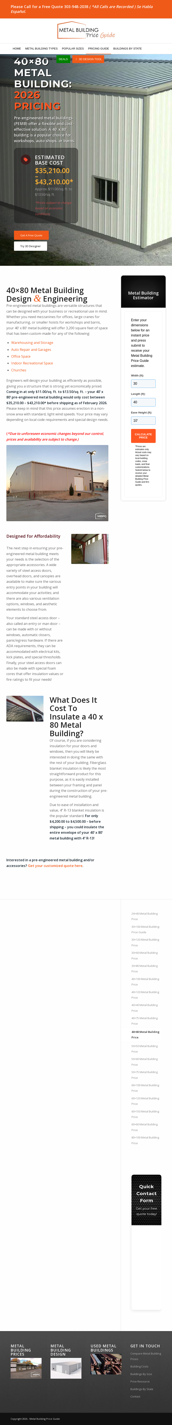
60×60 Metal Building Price (144, 1127)
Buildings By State (141, 1389)
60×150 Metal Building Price (145, 1114)
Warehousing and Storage (32, 342)
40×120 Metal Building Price (145, 994)
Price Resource (140, 1381)
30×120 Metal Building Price (145, 942)
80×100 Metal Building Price (145, 1140)
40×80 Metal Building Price (145, 1034)
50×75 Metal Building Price (144, 1074)
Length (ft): (138, 394)
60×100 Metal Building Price (145, 1088)
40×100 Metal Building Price (145, 981)
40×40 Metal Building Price (144, 1007)
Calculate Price (143, 436)
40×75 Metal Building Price (144, 1020)
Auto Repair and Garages (31, 349)
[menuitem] (17, 48)
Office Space (21, 356)
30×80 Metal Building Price (144, 968)
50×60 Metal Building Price (144, 1061)
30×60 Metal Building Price (144, 955)
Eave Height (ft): (141, 412)
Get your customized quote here (55, 865)
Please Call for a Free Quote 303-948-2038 (49, 6)
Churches (18, 370)
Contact (135, 1396)
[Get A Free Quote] (31, 235)
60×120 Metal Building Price (145, 1101)
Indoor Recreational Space (32, 363)
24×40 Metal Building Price (144, 916)
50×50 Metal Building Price (144, 1048)
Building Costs (139, 1366)
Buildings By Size (141, 1374)
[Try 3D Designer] (30, 246)
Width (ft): (137, 375)
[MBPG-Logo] (86, 31)
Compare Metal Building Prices (145, 1356)
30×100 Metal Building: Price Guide (145, 929)
